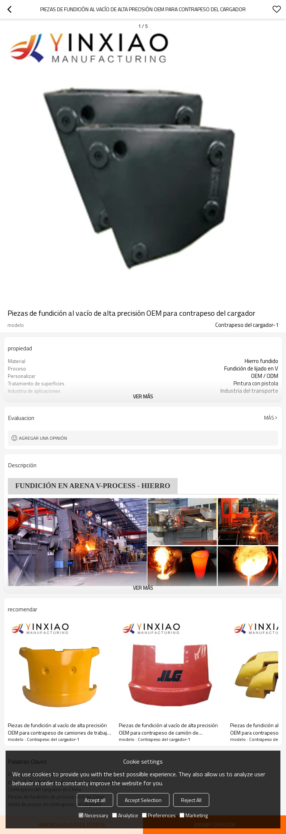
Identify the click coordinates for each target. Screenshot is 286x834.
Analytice (125, 815)
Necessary (93, 815)
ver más (143, 396)
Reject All (191, 800)
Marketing (193, 815)
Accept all (95, 800)
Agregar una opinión (43, 438)
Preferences (159, 815)
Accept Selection (143, 800)
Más (269, 417)
